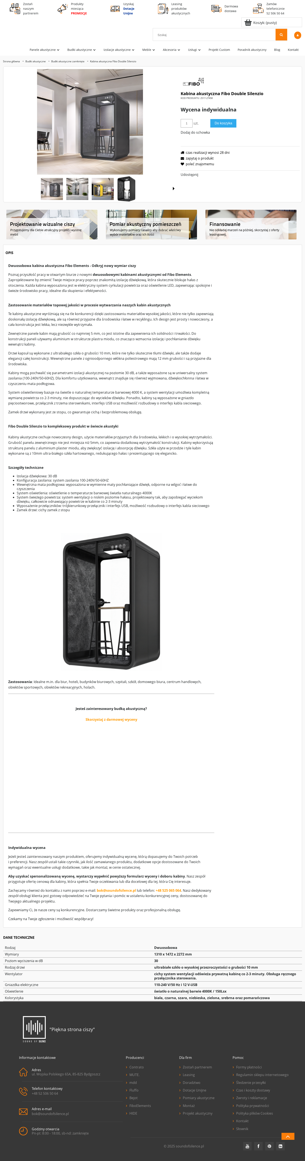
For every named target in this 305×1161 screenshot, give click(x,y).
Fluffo (132, 1090)
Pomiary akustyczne (197, 1097)
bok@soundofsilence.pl (116, 890)
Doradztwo (189, 1082)
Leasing (187, 1074)
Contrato (135, 1067)
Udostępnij (189, 174)
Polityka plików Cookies (253, 1113)
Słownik (240, 1128)
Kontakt (241, 1121)
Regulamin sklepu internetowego (259, 1074)
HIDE (131, 1113)
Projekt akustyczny (195, 1113)
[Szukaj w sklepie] (215, 35)
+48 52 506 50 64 (45, 1093)
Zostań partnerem (195, 1067)
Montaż (187, 1105)
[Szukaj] (281, 34)
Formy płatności (247, 1067)
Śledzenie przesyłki (249, 1082)
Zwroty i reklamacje (250, 1097)
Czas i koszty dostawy (251, 1090)
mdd (131, 1082)
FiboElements (138, 1105)
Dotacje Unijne (192, 1090)
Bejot (132, 1097)
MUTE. (133, 1074)
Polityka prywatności (251, 1105)
